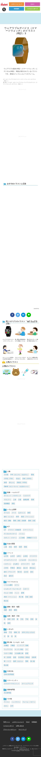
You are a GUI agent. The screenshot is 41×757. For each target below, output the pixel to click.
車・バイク (7, 661)
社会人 (18, 478)
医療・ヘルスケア (13, 492)
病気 (13, 503)
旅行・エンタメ (9, 516)
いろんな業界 (11, 509)
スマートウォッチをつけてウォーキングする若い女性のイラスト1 (20, 358)
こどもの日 (22, 560)
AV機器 (6, 645)
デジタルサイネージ (10, 534)
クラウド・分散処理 (14, 530)
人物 (8, 471)
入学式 (6, 568)
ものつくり (21, 513)
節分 (31, 572)
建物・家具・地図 (13, 607)
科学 (17, 516)
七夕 (33, 564)
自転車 (34, 657)
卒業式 (12, 568)
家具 (10, 610)
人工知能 (22, 538)
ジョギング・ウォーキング (12, 589)
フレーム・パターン (29, 702)
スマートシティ (12, 680)
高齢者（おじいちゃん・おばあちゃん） (17, 486)
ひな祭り (16, 564)
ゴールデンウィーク (10, 560)
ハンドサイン (16, 702)
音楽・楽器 (28, 597)
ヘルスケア (26, 495)
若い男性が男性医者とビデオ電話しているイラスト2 (20, 340)
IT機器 (13, 645)
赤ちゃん (12, 482)
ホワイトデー (25, 564)
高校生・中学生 (22, 482)
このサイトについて (16, 4)
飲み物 (6, 665)
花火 (5, 576)
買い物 (21, 597)
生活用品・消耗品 (24, 657)
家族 (32, 474)
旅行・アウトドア (9, 572)
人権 (5, 547)
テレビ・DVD (8, 593)
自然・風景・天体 (13, 616)
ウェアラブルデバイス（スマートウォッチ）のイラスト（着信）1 (8, 340)
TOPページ (6, 722)
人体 (14, 499)
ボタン (6, 706)
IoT (7, 79)
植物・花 (17, 632)
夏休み (19, 568)
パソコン (22, 534)
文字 (11, 706)
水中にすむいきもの (28, 632)
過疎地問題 (11, 689)
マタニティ (7, 499)
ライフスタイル (12, 582)
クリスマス (33, 556)
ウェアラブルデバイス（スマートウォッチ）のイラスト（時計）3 (20, 31)
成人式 (25, 568)
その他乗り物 (19, 653)
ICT (4, 79)
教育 (29, 513)
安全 (10, 547)
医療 (32, 499)
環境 (25, 547)
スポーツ (26, 589)
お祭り (19, 556)
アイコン (7, 702)
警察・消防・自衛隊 (19, 520)
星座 (32, 619)
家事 (22, 593)
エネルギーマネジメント (12, 683)
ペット (17, 593)
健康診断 (26, 499)
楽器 (14, 657)
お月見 (6, 556)
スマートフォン (28, 530)
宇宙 (26, 619)
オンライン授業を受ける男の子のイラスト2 (32, 358)
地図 (5, 610)
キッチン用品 (19, 649)
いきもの (10, 629)
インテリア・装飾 (22, 645)
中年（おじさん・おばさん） (19, 474)
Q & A (32, 4)
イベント (10, 553)
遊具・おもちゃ (18, 661)
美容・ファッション (27, 516)
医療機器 (7, 503)
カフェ (17, 585)
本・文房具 (7, 657)
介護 (19, 499)
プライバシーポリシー (9, 729)
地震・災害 (11, 619)
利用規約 (16, 9)
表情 (5, 482)
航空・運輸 (7, 520)
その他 (6, 474)
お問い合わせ (20, 726)
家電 (26, 653)
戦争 (15, 547)
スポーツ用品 (8, 653)
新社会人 (32, 568)
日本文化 (10, 671)
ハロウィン (7, 564)
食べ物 (32, 661)
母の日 (19, 572)
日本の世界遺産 (9, 674)
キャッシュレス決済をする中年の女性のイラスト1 (8, 358)
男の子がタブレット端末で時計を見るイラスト (32, 340)
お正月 (12, 556)
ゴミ (26, 649)
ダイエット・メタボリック (12, 495)
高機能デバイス (32, 538)
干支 (10, 632)
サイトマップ (22, 729)
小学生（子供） (9, 478)
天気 (21, 619)
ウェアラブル (19, 82)
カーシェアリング (27, 683)
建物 (15, 610)
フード (14, 513)
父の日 (26, 572)
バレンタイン (32, 560)
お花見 (25, 556)
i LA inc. (18, 750)
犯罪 (20, 547)
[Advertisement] (20, 246)
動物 (5, 632)
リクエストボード (32, 9)
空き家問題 (7, 693)
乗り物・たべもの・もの (9, 82)
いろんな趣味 (8, 585)
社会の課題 (11, 544)
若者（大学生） (27, 478)
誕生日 (11, 576)
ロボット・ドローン (10, 538)
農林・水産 (31, 520)
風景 (9, 623)
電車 (26, 661)
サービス (7, 513)
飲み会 (6, 601)
